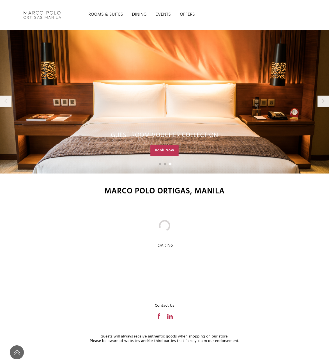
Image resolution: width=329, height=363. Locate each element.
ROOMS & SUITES (105, 14)
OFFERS (187, 14)
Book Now (164, 150)
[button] (160, 164)
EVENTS (163, 14)
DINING (139, 14)
